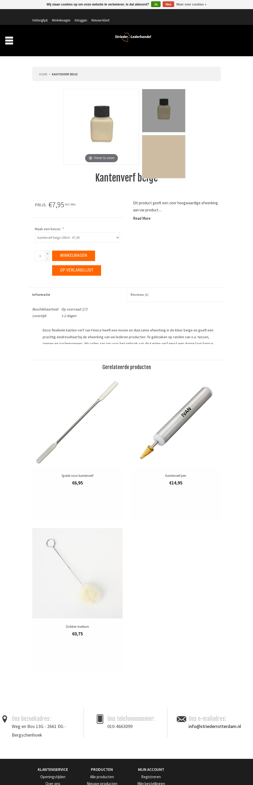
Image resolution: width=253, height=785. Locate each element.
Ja (155, 4)
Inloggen (188, 15)
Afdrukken (213, 442)
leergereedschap (65, 424)
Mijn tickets (138, 686)
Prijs (138, 197)
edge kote (40, 424)
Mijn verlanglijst (141, 692)
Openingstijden (42, 672)
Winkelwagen (168, 15)
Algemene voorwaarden (49, 686)
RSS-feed (87, 705)
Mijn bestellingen (142, 679)
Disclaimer (39, 692)
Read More (37, 211)
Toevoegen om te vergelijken (179, 442)
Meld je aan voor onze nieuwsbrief (66, 761)
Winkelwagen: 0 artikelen (201, 26)
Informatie (41, 287)
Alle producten (91, 672)
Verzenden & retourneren (49, 712)
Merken (211, 41)
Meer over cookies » (192, 4)
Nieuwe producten (94, 679)
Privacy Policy (42, 699)
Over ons (134, 41)
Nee (168, 4)
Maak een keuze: (147, 221)
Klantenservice (42, 719)
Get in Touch (44, 736)
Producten (106, 41)
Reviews (139, 287)
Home (43, 67)
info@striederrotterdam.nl (215, 622)
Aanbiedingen (186, 41)
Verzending (158, 41)
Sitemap (38, 725)
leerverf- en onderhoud (100, 424)
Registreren (138, 672)
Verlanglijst (147, 15)
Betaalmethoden (44, 705)
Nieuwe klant (208, 15)
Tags (84, 699)
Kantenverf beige (65, 67)
